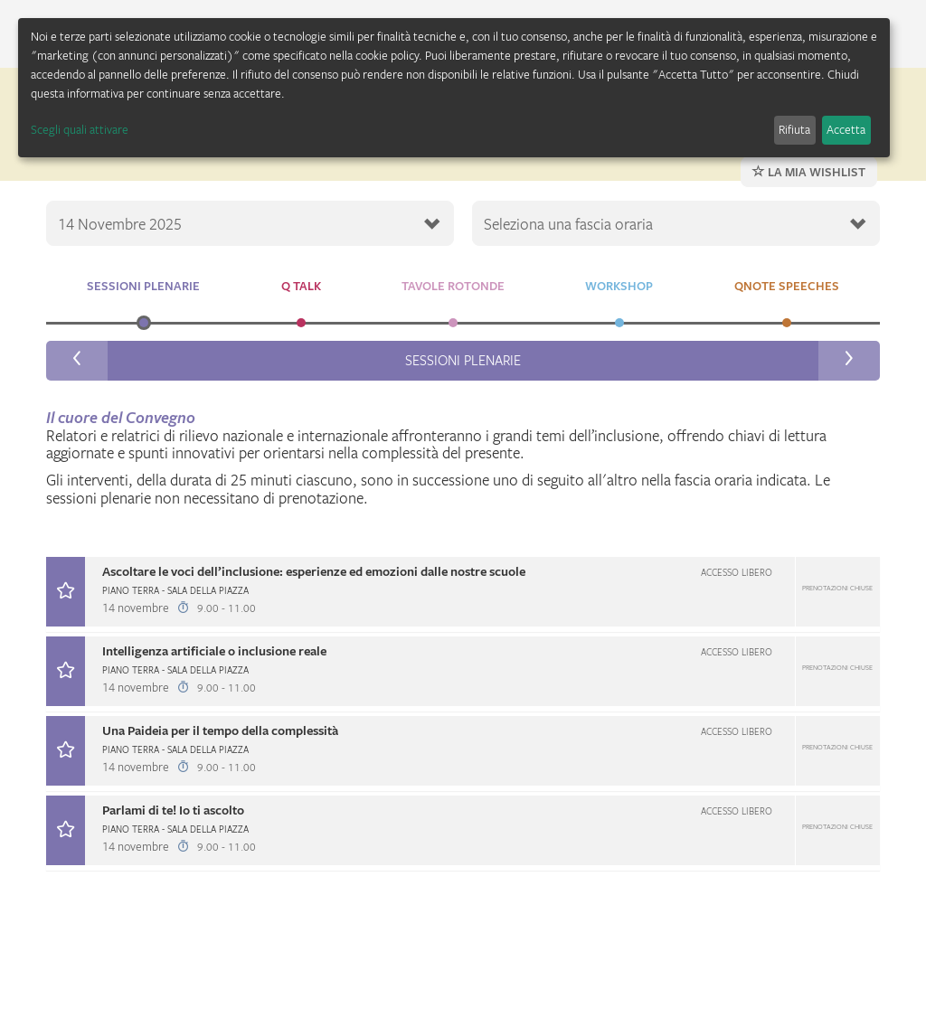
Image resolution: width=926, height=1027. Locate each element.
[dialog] (454, 87)
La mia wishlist (808, 172)
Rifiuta (794, 129)
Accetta (846, 129)
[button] (462, 592)
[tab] (462, 594)
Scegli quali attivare (79, 129)
